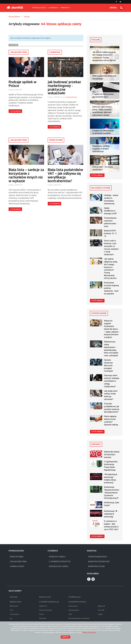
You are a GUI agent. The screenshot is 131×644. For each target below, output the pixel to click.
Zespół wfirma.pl (71, 97)
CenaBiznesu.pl (74, 597)
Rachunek (42, 618)
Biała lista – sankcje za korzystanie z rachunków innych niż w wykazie (26, 175)
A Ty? (11, 610)
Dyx (11, 618)
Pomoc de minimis (45, 610)
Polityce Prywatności (89, 632)
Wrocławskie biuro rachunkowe (79, 618)
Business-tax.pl (45, 597)
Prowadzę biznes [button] (39, 8)
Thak (70, 614)
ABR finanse (14, 606)
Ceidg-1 (100, 614)
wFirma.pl (13, 597)
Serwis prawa (73, 606)
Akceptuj (65, 637)
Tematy (27, 17)
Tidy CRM (101, 610)
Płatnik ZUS (43, 606)
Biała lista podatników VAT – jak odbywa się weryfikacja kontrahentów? (65, 175)
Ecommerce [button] (54, 8)
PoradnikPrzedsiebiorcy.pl (49, 602)
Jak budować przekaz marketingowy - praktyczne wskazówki (64, 87)
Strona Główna (14, 17)
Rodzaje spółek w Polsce (22, 84)
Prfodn (41, 614)
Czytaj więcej (15, 111)
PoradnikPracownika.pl (77, 602)
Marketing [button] (65, 8)
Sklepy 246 (101, 606)
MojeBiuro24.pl (15, 602)
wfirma (113, 8)
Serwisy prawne (74, 610)
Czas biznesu (14, 614)
